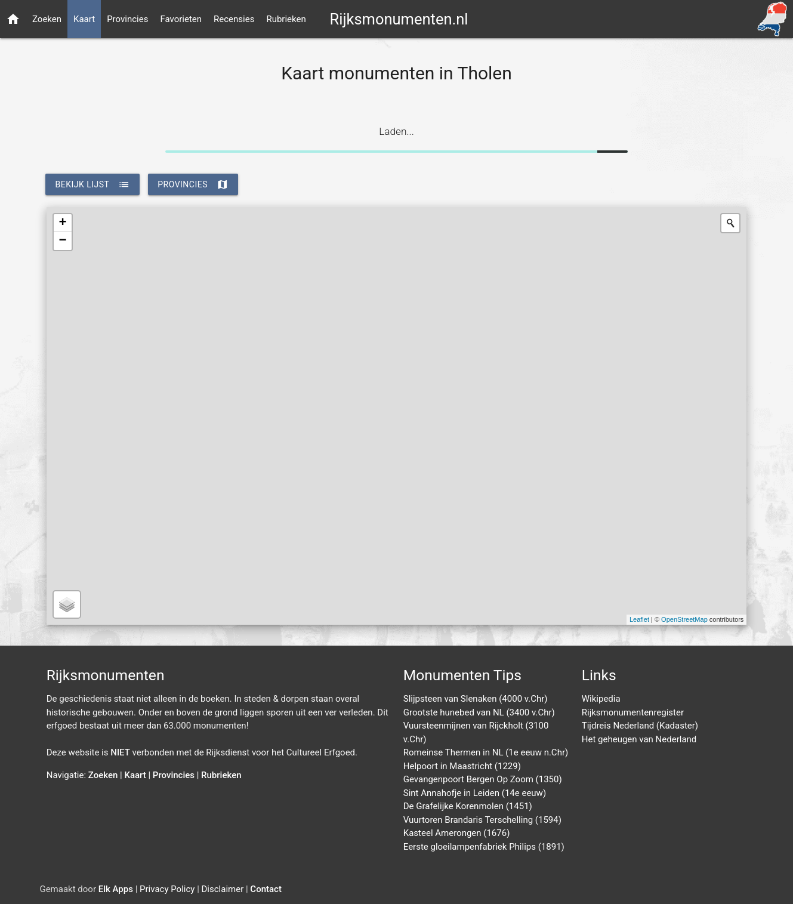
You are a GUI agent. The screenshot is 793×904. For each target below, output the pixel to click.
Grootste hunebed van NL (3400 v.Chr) (479, 712)
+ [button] (63, 223)
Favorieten (181, 19)
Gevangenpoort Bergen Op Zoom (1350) (482, 779)
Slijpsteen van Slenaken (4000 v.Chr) (475, 698)
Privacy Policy (167, 889)
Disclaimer (223, 889)
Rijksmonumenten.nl (398, 19)
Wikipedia (601, 698)
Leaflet (639, 619)
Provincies (127, 19)
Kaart (84, 19)
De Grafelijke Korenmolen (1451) (467, 806)
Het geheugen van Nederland (639, 739)
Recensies (234, 19)
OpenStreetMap (684, 619)
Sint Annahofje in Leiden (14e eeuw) (474, 793)
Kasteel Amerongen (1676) (456, 833)
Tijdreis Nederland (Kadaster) (640, 725)
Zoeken (46, 19)
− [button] (63, 241)
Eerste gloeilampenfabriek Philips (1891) (483, 846)
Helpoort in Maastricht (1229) (462, 766)
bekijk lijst (92, 184)
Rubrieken (286, 19)
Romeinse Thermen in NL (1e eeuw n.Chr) (485, 752)
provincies (193, 184)
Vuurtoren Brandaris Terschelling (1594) (482, 819)
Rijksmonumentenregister (633, 712)
